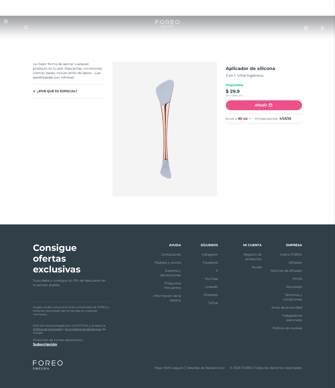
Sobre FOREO (291, 254)
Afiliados (295, 263)
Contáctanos (171, 254)
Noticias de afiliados (286, 271)
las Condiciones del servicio (83, 329)
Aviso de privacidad (287, 307)
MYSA (297, 279)
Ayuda (257, 267)
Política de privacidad (47, 329)
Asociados (294, 287)
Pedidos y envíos (168, 263)
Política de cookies (287, 328)
